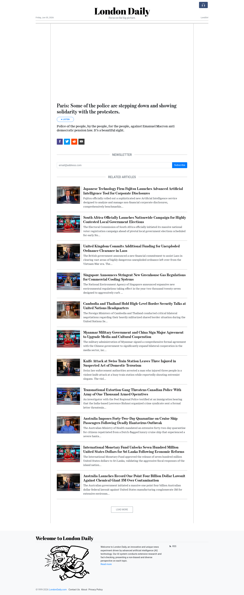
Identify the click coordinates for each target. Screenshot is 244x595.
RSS (172, 546)
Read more (106, 564)
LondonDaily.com (58, 589)
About (84, 589)
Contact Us (74, 589)
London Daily (122, 11)
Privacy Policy (95, 589)
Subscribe (179, 165)
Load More (122, 509)
